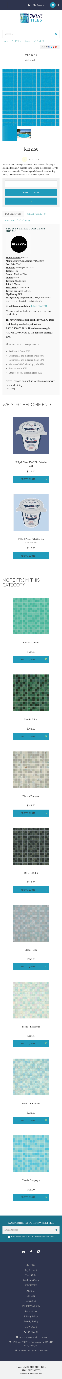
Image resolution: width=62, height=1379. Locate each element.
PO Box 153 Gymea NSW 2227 (31, 1350)
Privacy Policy (49, 1236)
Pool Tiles (16, 41)
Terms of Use (31, 1311)
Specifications (36, 214)
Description (13, 214)
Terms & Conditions (34, 1236)
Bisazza (27, 41)
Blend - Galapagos (31, 1180)
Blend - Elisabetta (31, 1026)
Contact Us (31, 1301)
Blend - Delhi (31, 873)
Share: (50, 47)
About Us (30, 1291)
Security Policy (31, 1321)
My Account (35, 5)
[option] (31, 97)
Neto (40, 1373)
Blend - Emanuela (31, 1103)
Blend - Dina (31, 950)
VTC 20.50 (39, 41)
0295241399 (31, 1332)
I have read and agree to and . (31, 1237)
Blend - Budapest (31, 796)
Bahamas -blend (31, 642)
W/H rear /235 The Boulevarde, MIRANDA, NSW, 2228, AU (31, 1344)
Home (5, 41)
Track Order (31, 1275)
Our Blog (31, 1296)
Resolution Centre (31, 1280)
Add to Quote (31, 192)
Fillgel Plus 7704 (39, 306)
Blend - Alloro (31, 719)
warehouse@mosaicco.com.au (31, 1337)
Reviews (17, 220)
